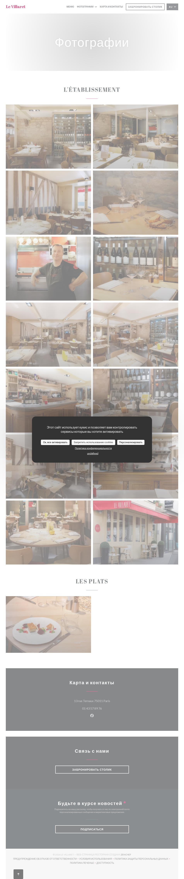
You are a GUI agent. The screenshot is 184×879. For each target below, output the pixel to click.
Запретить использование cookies (93, 442)
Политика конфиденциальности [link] (93, 448)
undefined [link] (92, 453)
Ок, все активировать (55, 442)
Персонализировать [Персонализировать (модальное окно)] (130, 442)
